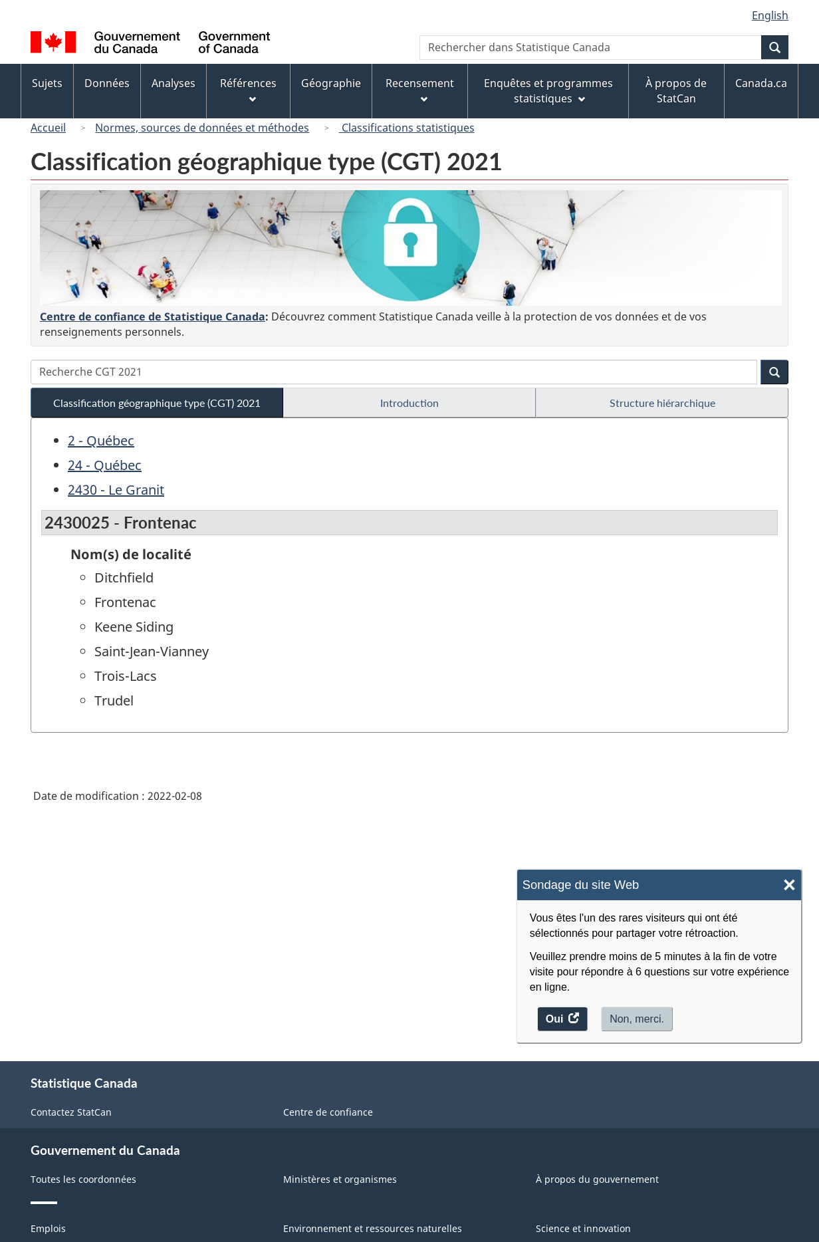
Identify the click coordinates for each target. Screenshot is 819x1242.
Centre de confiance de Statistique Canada (152, 316)
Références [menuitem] (248, 89)
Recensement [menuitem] (420, 89)
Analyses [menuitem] (173, 83)
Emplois (48, 1228)
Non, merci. (637, 1019)
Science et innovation (583, 1228)
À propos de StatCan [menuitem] (676, 91)
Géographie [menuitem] (331, 83)
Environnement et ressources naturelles (372, 1228)
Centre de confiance (328, 1112)
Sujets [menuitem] (47, 83)
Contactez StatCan (71, 1112)
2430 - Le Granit (116, 490)
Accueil (48, 127)
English (770, 15)
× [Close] (789, 885)
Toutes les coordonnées (83, 1179)
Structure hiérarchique (662, 402)
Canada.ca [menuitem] (761, 83)
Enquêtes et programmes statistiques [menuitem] (548, 91)
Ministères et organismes (340, 1179)
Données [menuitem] (107, 83)
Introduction (409, 402)
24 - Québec (105, 465)
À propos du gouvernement (597, 1179)
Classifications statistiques (407, 127)
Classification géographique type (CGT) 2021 (157, 402)
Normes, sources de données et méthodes (202, 127)
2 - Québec (101, 440)
